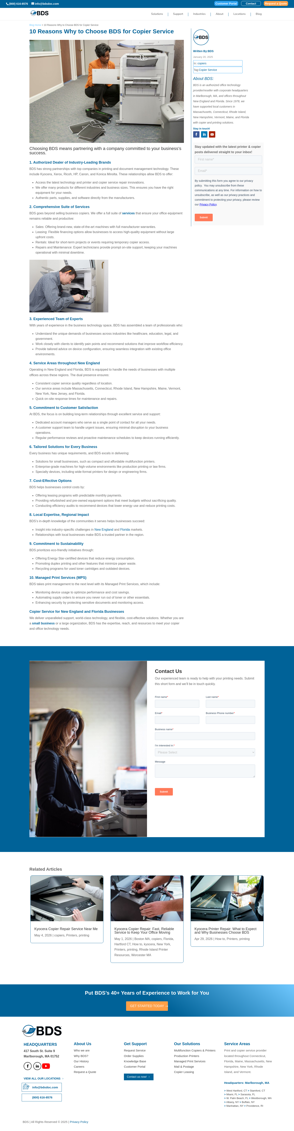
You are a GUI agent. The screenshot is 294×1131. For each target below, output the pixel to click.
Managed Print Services (189, 1062)
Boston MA (142, 939)
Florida (125, 529)
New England (104, 529)
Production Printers (186, 1056)
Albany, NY (233, 1102)
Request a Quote (276, 3)
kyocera (149, 944)
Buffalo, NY (248, 1102)
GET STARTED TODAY (147, 1006)
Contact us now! (137, 1077)
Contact (251, 3)
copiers (202, 63)
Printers (71, 935)
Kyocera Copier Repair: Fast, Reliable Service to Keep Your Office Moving (144, 930)
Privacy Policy (79, 1122)
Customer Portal (226, 3)
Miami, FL (232, 1095)
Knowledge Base (135, 1062)
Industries (199, 14)
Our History (81, 1062)
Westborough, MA (261, 1098)
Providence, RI (254, 1106)
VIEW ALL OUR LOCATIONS (42, 1078)
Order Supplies (134, 1056)
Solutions (157, 14)
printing (84, 935)
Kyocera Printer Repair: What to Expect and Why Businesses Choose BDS (226, 930)
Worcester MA (141, 955)
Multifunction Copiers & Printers (194, 1051)
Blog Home (35, 25)
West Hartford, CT (236, 1091)
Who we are (82, 1051)
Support (178, 14)
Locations (239, 14)
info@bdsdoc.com (45, 1087)
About (219, 14)
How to (137, 944)
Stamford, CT (257, 1091)
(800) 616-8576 (18, 3)
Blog (259, 14)
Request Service (135, 1051)
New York (163, 944)
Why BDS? (81, 1056)
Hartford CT (122, 944)
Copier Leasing (184, 1072)
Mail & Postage (184, 1067)
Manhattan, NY (235, 1106)
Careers (79, 1067)
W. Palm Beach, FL (237, 1098)
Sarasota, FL (248, 1095)
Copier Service (208, 69)
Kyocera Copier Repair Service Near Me (66, 929)
